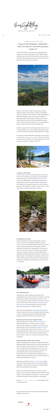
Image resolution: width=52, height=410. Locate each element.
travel (41, 41)
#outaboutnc (27, 41)
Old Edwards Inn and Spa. (31, 137)
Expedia (34, 380)
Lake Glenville (20, 174)
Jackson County (35, 41)
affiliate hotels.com (26, 380)
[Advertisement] (26, 12)
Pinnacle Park (31, 250)
